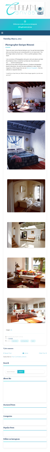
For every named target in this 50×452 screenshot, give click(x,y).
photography (24, 341)
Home (25, 353)
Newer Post (7, 353)
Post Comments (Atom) (19, 357)
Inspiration (15, 341)
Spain (33, 341)
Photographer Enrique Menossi (19, 44)
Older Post (43, 353)
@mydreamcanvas (25, 27)
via (11, 330)
